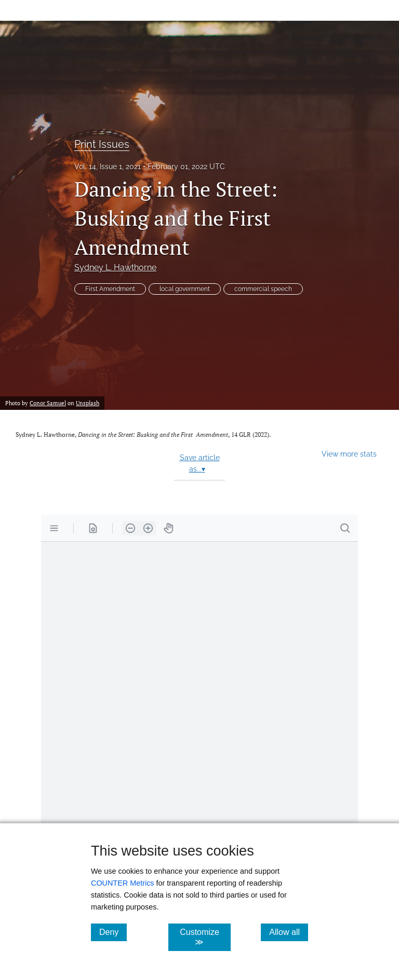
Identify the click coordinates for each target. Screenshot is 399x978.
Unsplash (87, 403)
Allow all (288, 931)
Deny (113, 931)
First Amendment (110, 289)
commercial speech (263, 289)
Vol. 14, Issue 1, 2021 (107, 166)
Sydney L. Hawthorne (115, 267)
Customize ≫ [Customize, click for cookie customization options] (205, 937)
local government (184, 289)
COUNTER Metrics (122, 883)
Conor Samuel (48, 403)
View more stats (349, 453)
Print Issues (101, 144)
